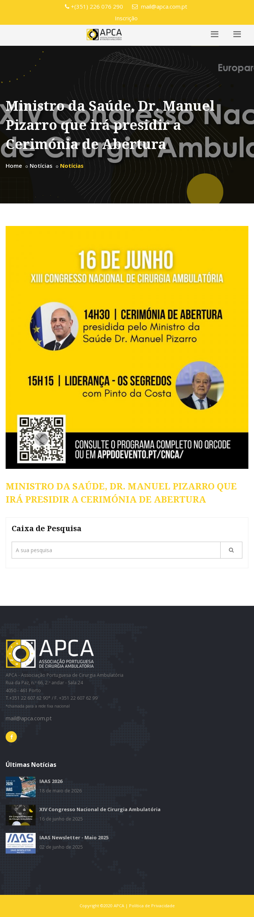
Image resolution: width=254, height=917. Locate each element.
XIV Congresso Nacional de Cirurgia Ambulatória (100, 809)
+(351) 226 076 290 (94, 6)
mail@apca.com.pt (159, 6)
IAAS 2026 (50, 781)
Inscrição (126, 18)
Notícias (41, 165)
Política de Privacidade (152, 905)
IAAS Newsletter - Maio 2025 (73, 837)
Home (14, 165)
